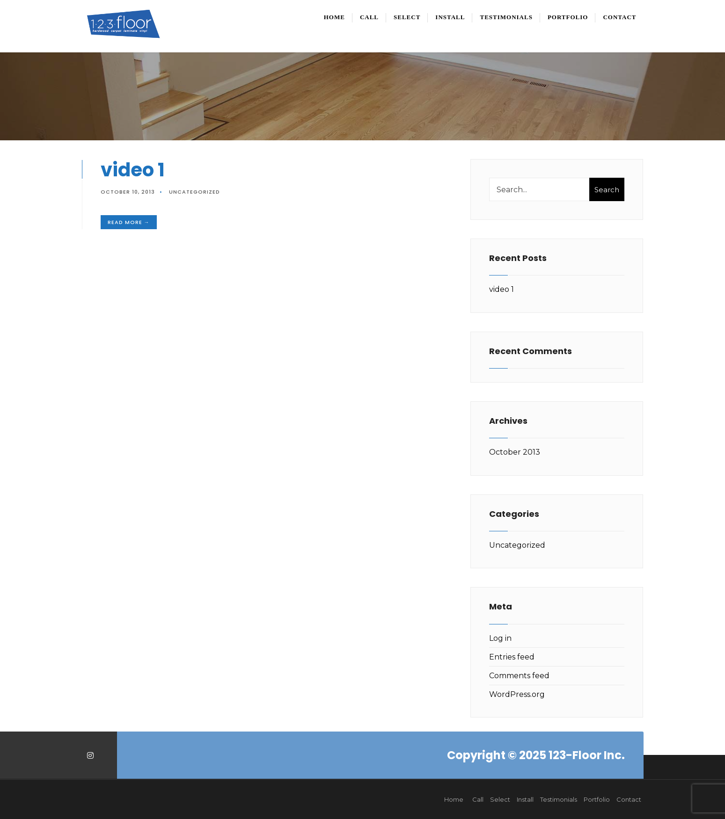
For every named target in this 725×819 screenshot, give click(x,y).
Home (334, 17)
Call (369, 17)
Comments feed (519, 675)
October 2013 (514, 452)
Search (606, 189)
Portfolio (568, 17)
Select (407, 17)
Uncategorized (194, 192)
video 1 (133, 170)
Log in (500, 638)
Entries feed (512, 656)
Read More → (129, 222)
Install (450, 17)
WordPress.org (517, 694)
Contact (619, 17)
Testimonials (506, 17)
